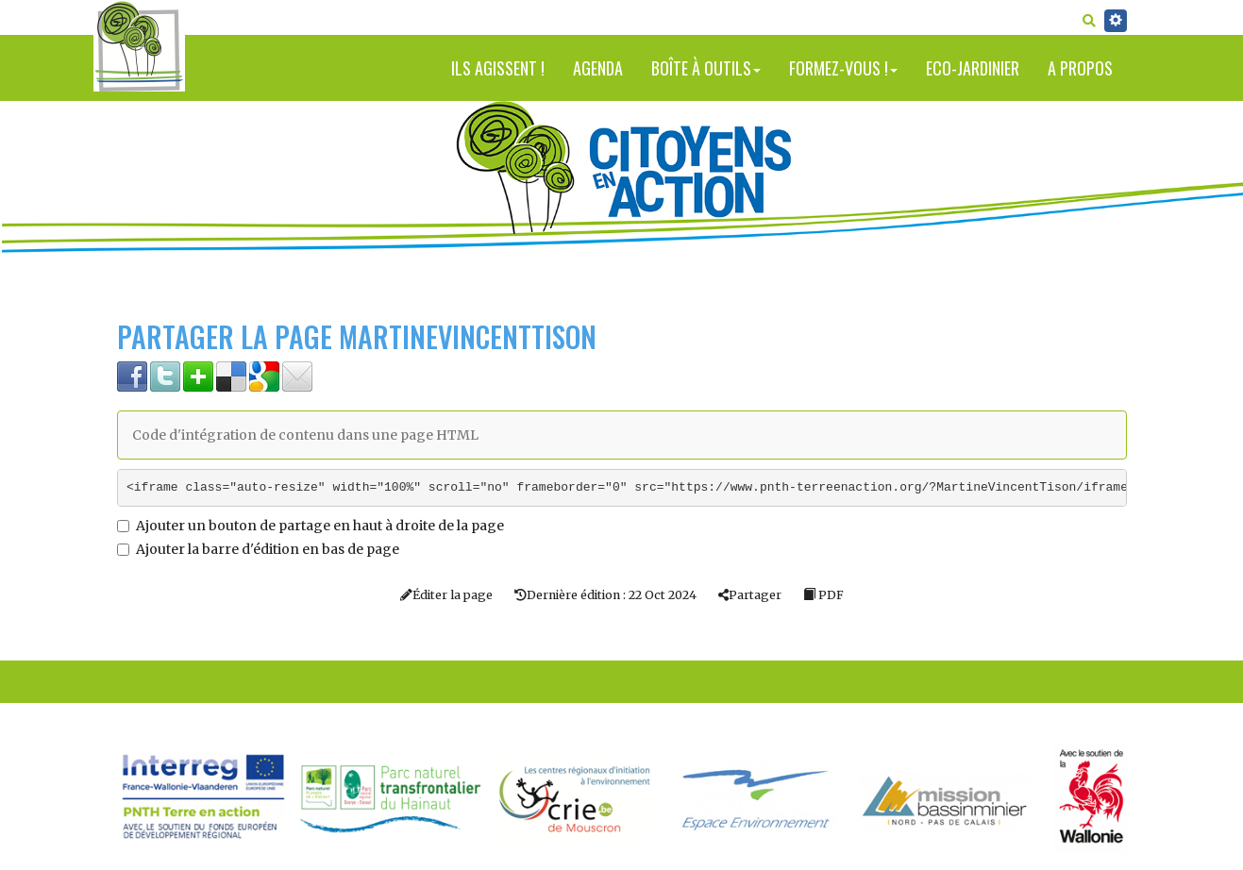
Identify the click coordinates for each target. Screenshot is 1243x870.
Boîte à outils (706, 68)
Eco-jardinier (972, 68)
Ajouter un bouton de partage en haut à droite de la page (310, 525)
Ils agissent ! (498, 68)
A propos (1080, 68)
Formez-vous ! (843, 68)
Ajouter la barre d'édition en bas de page (258, 549)
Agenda (598, 68)
